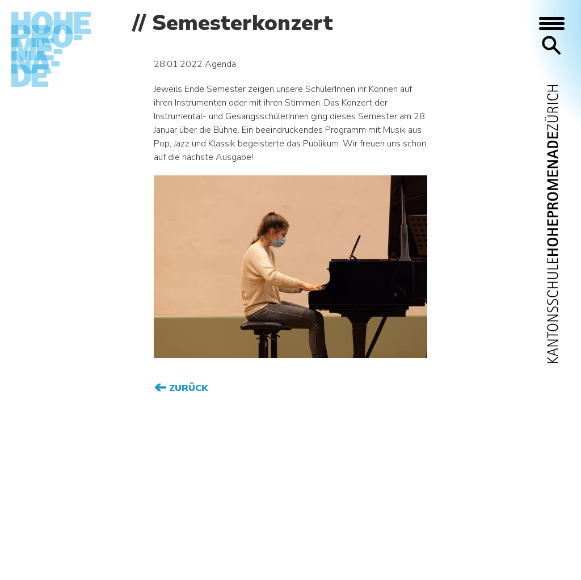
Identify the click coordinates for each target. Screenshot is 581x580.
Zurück (187, 388)
